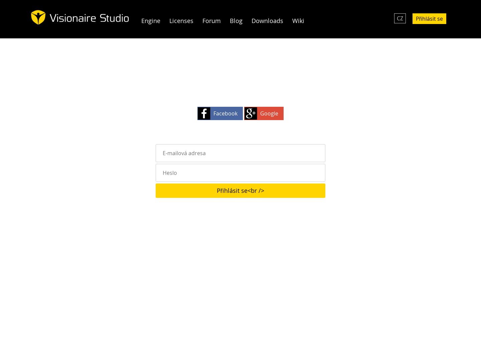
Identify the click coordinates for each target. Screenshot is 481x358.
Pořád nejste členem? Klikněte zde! (240, 208)
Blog (236, 21)
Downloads (267, 21)
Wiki (298, 21)
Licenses (181, 21)
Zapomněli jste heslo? (240, 222)
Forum (211, 21)
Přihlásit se (429, 18)
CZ (400, 18)
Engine (150, 21)
